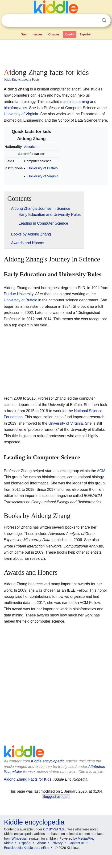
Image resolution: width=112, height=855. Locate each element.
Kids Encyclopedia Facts (21, 79)
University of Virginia (21, 114)
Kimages (53, 34)
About (41, 843)
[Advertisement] (56, 53)
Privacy (57, 843)
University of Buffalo (43, 168)
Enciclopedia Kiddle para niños (26, 848)
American (31, 147)
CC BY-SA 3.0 (53, 829)
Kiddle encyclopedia (48, 761)
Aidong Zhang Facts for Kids (27, 779)
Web (24, 34)
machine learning (74, 102)
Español (85, 34)
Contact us (76, 843)
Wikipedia (19, 838)
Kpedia (69, 34)
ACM (101, 471)
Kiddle (8, 843)
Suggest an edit (55, 797)
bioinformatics (15, 108)
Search (104, 20)
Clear (94, 21)
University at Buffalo (20, 300)
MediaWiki (85, 838)
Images (37, 34)
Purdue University (18, 294)
